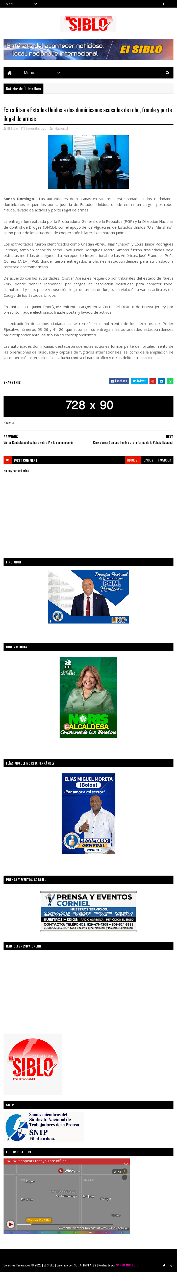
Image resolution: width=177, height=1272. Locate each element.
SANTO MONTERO (127, 1265)
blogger (133, 460)
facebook (164, 460)
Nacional (61, 128)
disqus (148, 460)
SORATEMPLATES (85, 1265)
